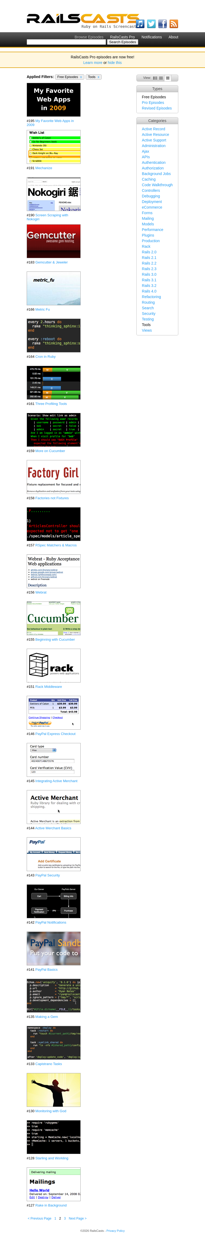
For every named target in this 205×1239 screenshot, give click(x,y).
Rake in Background (51, 1205)
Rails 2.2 (149, 263)
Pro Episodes (153, 102)
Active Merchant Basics (53, 828)
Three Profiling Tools (51, 404)
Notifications (151, 37)
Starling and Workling (52, 1158)
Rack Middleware (49, 687)
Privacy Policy (116, 1230)
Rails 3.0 (149, 274)
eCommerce (152, 207)
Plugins (148, 235)
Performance (152, 230)
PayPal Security (48, 875)
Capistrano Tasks (49, 1064)
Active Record (153, 129)
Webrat (41, 592)
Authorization (153, 168)
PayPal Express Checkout (56, 734)
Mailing (148, 218)
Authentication (154, 162)
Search (148, 308)
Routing (148, 302)
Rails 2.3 (149, 269)
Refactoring (151, 297)
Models (148, 224)
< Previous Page (39, 1218)
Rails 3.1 (149, 280)
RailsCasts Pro (122, 37)
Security (149, 313)
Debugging (151, 196)
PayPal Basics (47, 970)
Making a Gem (47, 1017)
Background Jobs (156, 174)
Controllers (151, 190)
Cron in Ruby (46, 357)
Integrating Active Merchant (57, 781)
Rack (146, 246)
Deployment (152, 202)
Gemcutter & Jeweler (52, 262)
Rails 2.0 (149, 252)
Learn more (92, 62)
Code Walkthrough (157, 185)
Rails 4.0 (149, 291)
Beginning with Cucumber (55, 639)
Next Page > (77, 1218)
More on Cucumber (50, 451)
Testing (148, 319)
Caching (149, 179)
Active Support (154, 140)
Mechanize (44, 168)
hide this (115, 62)
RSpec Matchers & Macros (56, 545)
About (173, 37)
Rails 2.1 (149, 257)
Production (151, 241)
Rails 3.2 (149, 285)
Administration (154, 146)
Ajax (145, 151)
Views (147, 330)
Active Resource (155, 134)
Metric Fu (43, 309)
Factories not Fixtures (52, 498)
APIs (146, 157)
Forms (147, 213)
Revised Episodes (157, 108)
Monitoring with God (51, 1111)
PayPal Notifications (51, 922)
